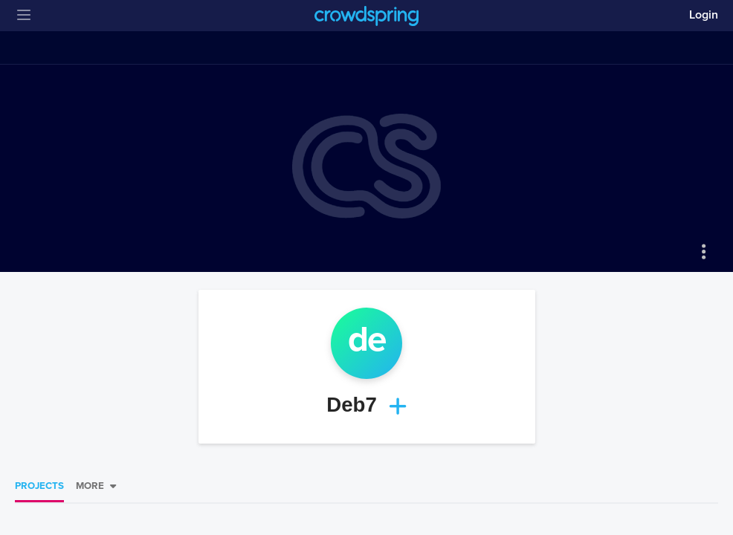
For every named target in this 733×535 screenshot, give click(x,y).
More (90, 486)
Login (703, 14)
